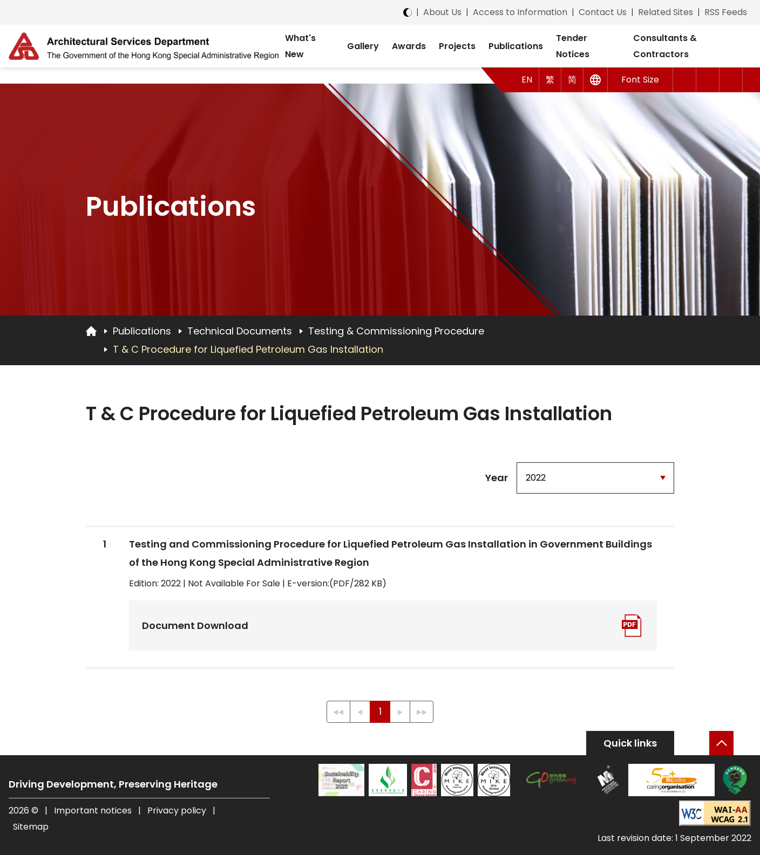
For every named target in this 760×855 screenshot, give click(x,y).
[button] (684, 79)
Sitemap (31, 826)
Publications (515, 46)
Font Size (640, 79)
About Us (442, 12)
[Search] (731, 79)
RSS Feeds (725, 12)
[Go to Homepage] (91, 330)
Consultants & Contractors (665, 46)
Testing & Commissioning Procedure (396, 331)
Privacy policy (176, 810)
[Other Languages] (595, 79)
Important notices (94, 810)
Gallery (363, 46)
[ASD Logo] (144, 46)
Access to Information (520, 12)
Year (496, 477)
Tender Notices (572, 46)
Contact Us (603, 12)
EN (526, 79)
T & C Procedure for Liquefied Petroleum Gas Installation (248, 349)
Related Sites (665, 12)
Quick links (630, 743)
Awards (409, 46)
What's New (300, 46)
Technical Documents (239, 331)
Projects (457, 46)
